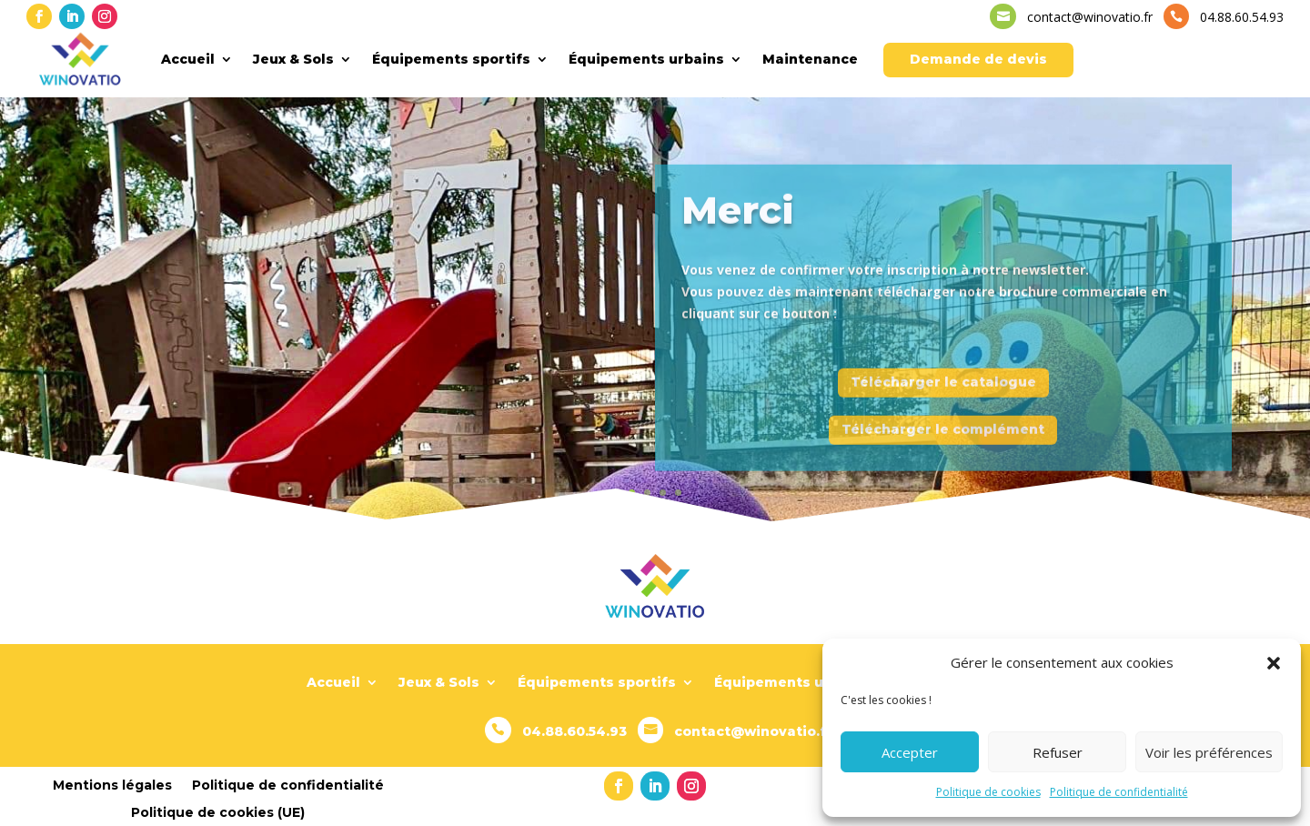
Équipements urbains (646, 59)
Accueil (188, 59)
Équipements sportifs (451, 59)
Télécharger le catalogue (943, 396)
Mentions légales (112, 784)
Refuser (1058, 752)
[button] (1274, 663)
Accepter (910, 752)
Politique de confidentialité (1119, 792)
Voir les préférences (1209, 752)
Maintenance (810, 59)
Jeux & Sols (293, 59)
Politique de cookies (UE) (218, 811)
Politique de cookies (988, 792)
